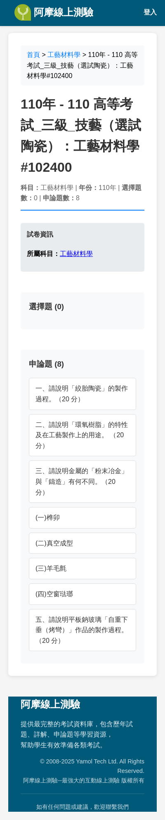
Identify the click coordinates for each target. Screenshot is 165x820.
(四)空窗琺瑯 (54, 593)
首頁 (33, 54)
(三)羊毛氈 (50, 568)
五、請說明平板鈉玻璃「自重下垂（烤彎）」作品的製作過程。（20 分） (81, 630)
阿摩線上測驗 (53, 12)
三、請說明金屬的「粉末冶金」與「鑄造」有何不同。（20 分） (81, 481)
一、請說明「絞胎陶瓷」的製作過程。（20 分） (81, 394)
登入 (150, 12)
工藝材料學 (63, 54)
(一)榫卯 (47, 517)
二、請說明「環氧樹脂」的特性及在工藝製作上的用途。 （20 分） (81, 435)
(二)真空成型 (54, 543)
